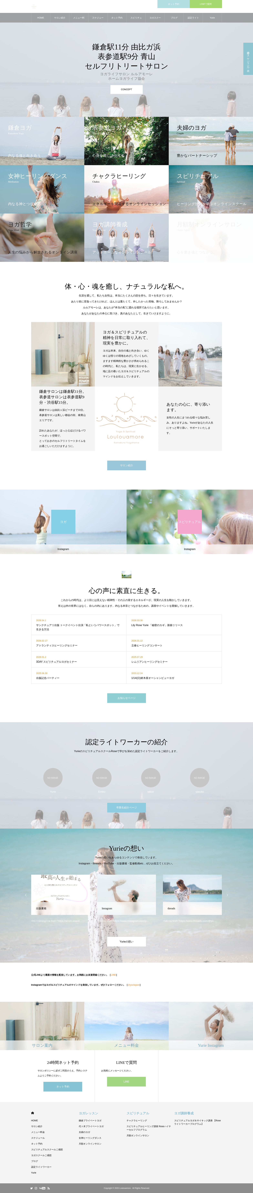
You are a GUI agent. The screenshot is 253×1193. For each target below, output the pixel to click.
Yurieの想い (126, 941)
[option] (126, 58)
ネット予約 (173, 4)
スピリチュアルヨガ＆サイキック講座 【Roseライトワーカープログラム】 (197, 1122)
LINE (113, 975)
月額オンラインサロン (90, 1143)
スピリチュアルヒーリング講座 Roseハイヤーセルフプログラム (149, 1128)
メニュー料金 (78, 19)
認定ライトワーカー (193, 19)
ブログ (174, 17)
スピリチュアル (138, 1113)
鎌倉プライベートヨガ (90, 1120)
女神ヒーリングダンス (90, 1138)
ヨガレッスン (88, 1113)
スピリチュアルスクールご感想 (136, 19)
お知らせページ (127, 698)
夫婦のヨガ (84, 1132)
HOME (40, 17)
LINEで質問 (206, 4)
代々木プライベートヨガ (91, 1126)
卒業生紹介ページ (126, 807)
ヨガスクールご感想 (155, 19)
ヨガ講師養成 (184, 1113)
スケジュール (97, 19)
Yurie (212, 17)
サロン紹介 (59, 17)
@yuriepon (133, 985)
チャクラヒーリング (137, 1120)
